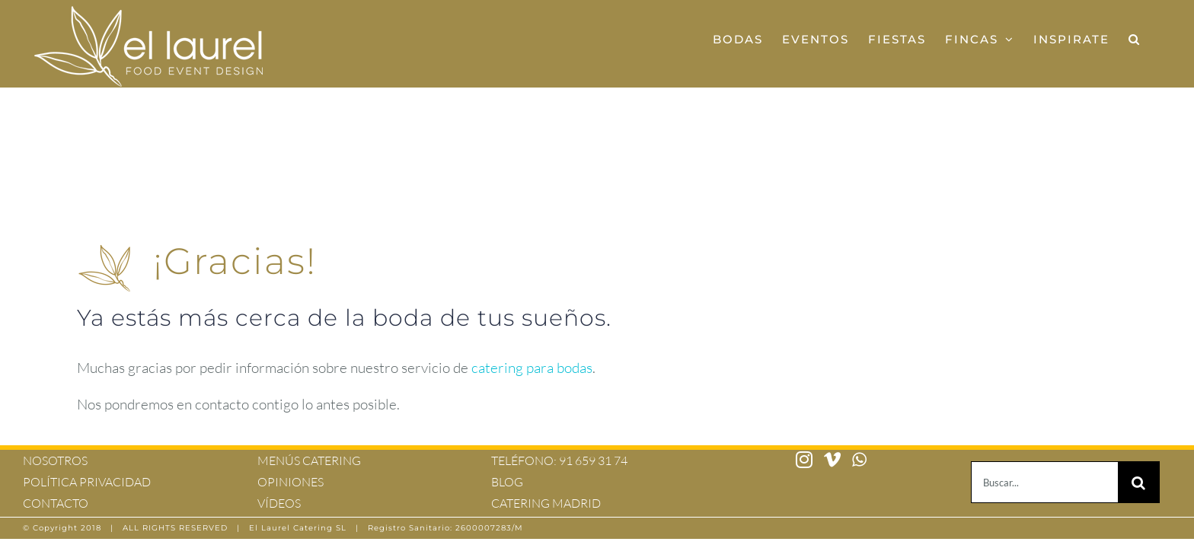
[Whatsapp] (859, 459)
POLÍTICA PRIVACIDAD (87, 481)
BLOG (507, 481)
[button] (1154, 39)
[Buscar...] (1044, 482)
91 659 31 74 (593, 460)
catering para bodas (531, 367)
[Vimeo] (832, 459)
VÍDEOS (279, 503)
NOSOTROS (55, 460)
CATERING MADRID (546, 503)
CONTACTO (55, 503)
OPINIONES (290, 481)
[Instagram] (804, 459)
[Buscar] (1139, 482)
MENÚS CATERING (309, 460)
